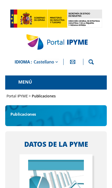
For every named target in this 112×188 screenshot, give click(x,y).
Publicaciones (43, 95)
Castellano (44, 62)
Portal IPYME (18, 95)
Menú (25, 82)
